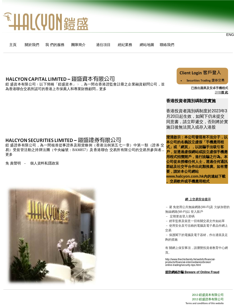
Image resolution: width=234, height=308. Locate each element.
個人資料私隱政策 (44, 163)
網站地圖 (145, 45)
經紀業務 (124, 45)
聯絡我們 (167, 45)
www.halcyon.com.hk (185, 176)
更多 (102, 89)
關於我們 (31, 45)
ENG (230, 35)
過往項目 (102, 45)
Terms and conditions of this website (205, 303)
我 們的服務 (54, 45)
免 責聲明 (13, 163)
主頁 (12, 45)
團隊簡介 (78, 45)
